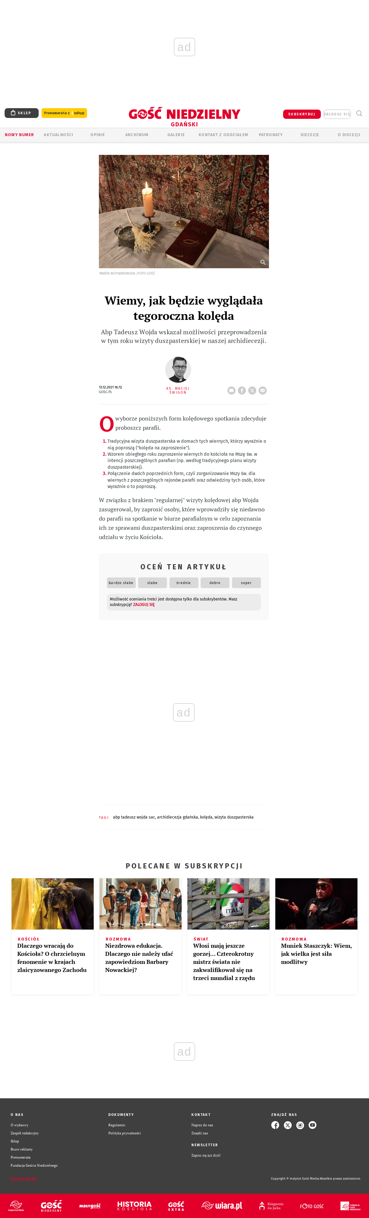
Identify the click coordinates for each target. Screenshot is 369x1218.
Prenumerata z (64, 113)
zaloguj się (337, 114)
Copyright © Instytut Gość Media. (295, 1179)
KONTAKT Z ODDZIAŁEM (223, 134)
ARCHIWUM (137, 134)
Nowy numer (19, 134)
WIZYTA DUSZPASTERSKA (234, 817)
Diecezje (310, 134)
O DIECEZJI (349, 134)
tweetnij (253, 389)
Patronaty (271, 134)
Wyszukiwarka (359, 113)
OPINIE (98, 134)
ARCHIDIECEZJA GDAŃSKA (177, 817)
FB (243, 389)
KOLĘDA (206, 817)
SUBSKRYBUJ (301, 114)
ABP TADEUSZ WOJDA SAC (134, 817)
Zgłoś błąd (24, 1179)
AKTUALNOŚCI (58, 134)
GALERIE (176, 134)
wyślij (264, 389)
